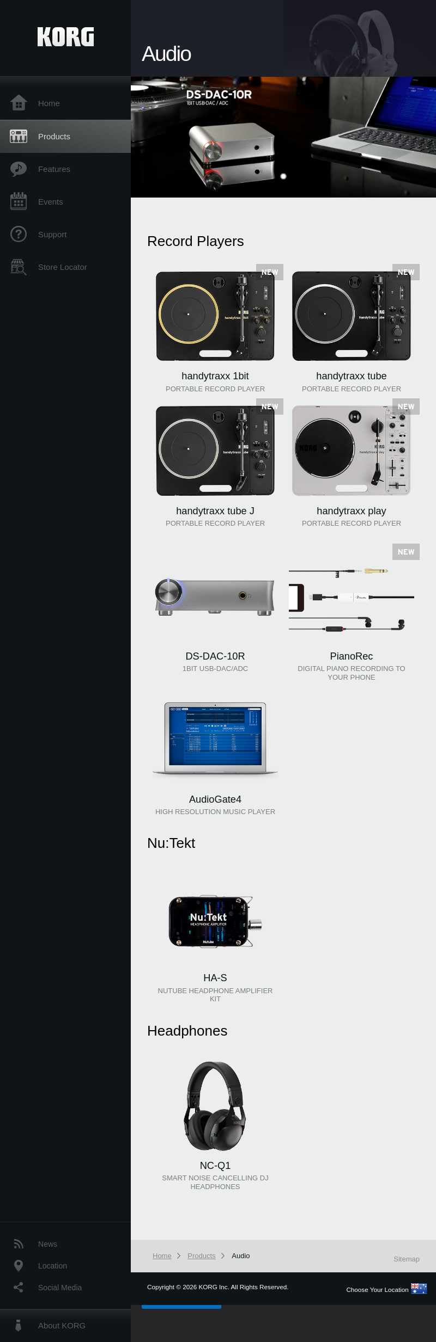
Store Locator (62, 267)
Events (50, 201)
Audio (241, 1256)
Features (54, 169)
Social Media (60, 1287)
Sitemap (406, 1259)
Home (49, 103)
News (47, 1244)
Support (52, 234)
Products (54, 136)
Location (52, 1265)
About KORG (62, 1325)
